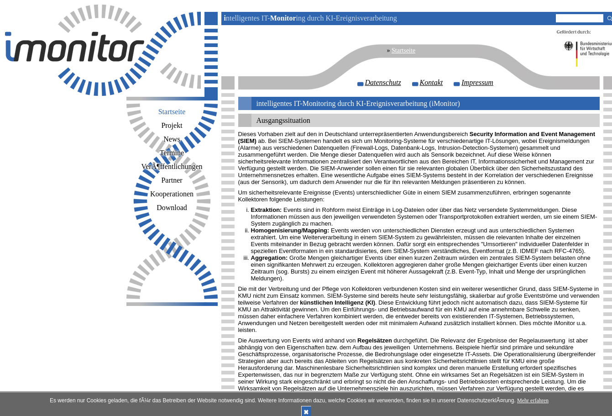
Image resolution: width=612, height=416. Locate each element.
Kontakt (431, 82)
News (171, 139)
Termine (172, 153)
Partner (171, 180)
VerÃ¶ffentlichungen (171, 166)
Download (172, 207)
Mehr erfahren (533, 400)
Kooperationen (172, 194)
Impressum (477, 82)
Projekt (171, 125)
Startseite (403, 50)
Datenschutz (383, 82)
